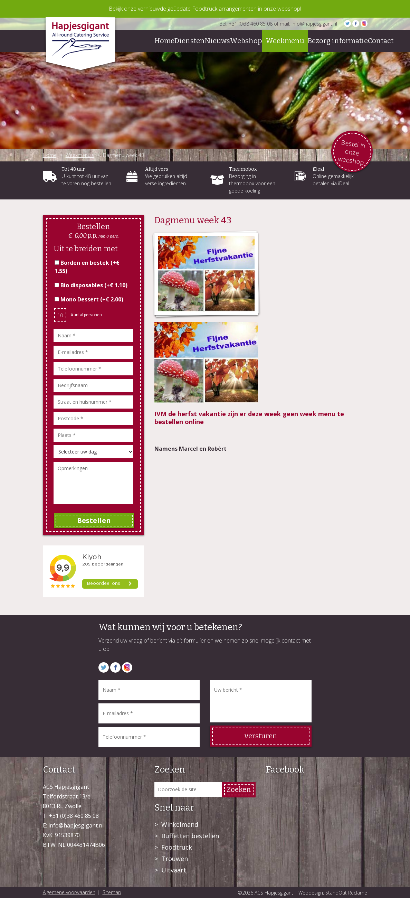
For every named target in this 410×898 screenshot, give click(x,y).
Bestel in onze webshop (351, 152)
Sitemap (112, 892)
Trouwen (174, 858)
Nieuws (217, 41)
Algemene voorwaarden (69, 892)
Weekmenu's (80, 155)
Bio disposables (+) (91, 285)
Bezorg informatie (338, 41)
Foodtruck (176, 847)
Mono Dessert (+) (89, 299)
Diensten (189, 41)
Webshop (246, 41)
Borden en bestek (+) (87, 267)
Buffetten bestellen (190, 836)
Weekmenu (285, 41)
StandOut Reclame (346, 892)
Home (164, 41)
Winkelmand (179, 824)
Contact (380, 41)
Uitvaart (173, 870)
